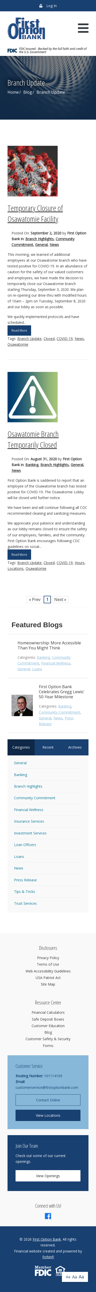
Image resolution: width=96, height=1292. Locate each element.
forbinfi (48, 1256)
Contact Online (48, 1100)
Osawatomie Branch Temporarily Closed (33, 439)
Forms (48, 1045)
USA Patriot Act (48, 977)
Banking (31, 464)
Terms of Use (48, 964)
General (41, 244)
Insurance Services (29, 821)
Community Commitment (59, 712)
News (54, 244)
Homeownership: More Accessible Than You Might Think (49, 645)
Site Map (48, 984)
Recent (48, 747)
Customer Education (48, 1025)
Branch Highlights (39, 238)
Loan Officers (25, 844)
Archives (75, 747)
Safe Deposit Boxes (48, 1019)
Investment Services (30, 833)
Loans (37, 669)
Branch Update (29, 338)
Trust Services (25, 903)
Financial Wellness (55, 663)
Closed (49, 338)
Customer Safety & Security (48, 1038)
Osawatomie (18, 344)
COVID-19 (65, 338)
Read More (19, 330)
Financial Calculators (48, 1012)
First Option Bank (47, 1239)
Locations (16, 568)
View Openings (48, 1175)
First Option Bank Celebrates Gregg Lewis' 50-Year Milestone (61, 692)
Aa (68, 1276)
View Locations (48, 1115)
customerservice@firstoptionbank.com (47, 1087)
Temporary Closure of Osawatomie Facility (35, 213)
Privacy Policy (48, 957)
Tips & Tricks (24, 891)
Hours (79, 562)
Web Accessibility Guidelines (48, 971)
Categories (21, 747)
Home (13, 92)
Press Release (25, 880)
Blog (27, 92)
